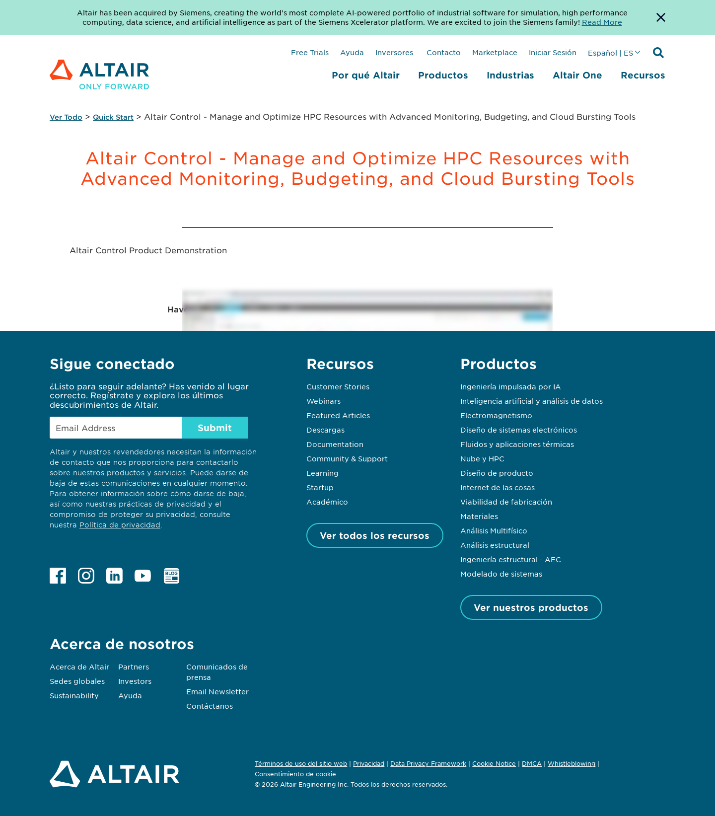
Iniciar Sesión (552, 52)
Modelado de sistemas (501, 573)
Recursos (643, 75)
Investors (134, 680)
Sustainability (74, 695)
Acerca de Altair (79, 666)
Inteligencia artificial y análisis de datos (531, 400)
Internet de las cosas (497, 487)
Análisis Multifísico (493, 530)
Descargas (325, 429)
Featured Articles (338, 415)
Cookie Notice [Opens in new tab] (494, 763)
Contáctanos (209, 705)
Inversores (394, 52)
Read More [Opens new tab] (602, 21)
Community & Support (347, 458)
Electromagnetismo (496, 415)
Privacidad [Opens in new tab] (368, 763)
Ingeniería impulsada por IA (510, 386)
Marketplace (494, 52)
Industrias (510, 75)
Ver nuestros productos (531, 607)
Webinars (323, 400)
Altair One (577, 75)
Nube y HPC (482, 458)
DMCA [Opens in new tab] (532, 763)
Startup (320, 487)
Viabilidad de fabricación (506, 501)
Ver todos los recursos (374, 535)
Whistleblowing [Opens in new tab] (571, 763)
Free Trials (310, 52)
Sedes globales (77, 680)
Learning (322, 472)
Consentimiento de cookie (295, 774)
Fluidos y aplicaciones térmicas (517, 444)
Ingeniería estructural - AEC (510, 559)
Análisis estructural (494, 544)
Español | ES (610, 53)
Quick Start (113, 117)
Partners (133, 666)
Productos (443, 75)
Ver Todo (66, 117)
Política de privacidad (119, 524)
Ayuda (352, 52)
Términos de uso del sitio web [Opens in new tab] (301, 763)
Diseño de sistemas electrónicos (518, 429)
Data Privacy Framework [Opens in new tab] (428, 763)
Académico (327, 501)
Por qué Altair (366, 75)
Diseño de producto (496, 472)
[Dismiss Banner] (660, 17)
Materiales (479, 516)
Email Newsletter (217, 691)
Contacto (443, 52)
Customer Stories (337, 386)
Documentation (334, 444)
